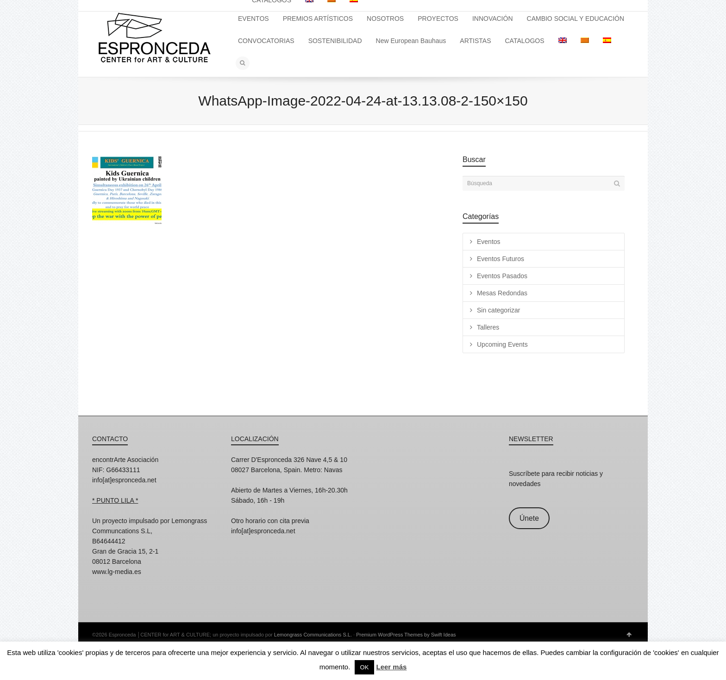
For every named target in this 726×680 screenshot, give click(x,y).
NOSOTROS (385, 18)
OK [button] (364, 667)
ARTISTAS (475, 40)
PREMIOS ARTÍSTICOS (318, 18)
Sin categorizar (498, 310)
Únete (529, 518)
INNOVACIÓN (492, 18)
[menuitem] (562, 41)
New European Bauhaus (411, 40)
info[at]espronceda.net (124, 480)
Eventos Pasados (502, 276)
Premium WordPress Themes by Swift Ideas (406, 634)
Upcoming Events (502, 344)
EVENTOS (253, 18)
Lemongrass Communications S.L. (313, 634)
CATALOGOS (524, 40)
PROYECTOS (438, 18)
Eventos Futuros (500, 258)
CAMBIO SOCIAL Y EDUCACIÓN (576, 18)
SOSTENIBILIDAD (335, 40)
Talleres (488, 327)
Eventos (489, 241)
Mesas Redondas (502, 293)
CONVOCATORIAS (266, 40)
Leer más (391, 667)
